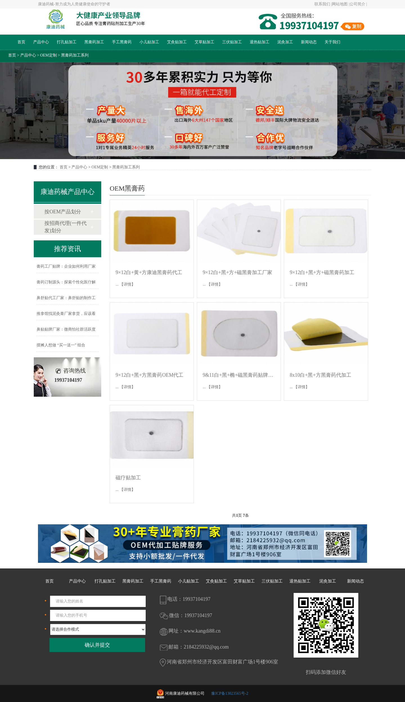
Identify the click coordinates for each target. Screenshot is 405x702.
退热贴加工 (259, 42)
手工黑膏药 (122, 42)
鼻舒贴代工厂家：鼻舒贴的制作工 (66, 298)
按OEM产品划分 (62, 212)
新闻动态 (309, 42)
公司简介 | (358, 4)
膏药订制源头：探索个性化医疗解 (66, 282)
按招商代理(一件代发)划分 (65, 226)
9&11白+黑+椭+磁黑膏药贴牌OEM (239, 375)
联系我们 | (323, 4)
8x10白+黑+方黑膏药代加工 (320, 375)
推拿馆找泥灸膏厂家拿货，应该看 (66, 314)
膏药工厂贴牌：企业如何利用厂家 (66, 266)
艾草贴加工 (204, 42)
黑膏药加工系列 (75, 55)
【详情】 (127, 284)
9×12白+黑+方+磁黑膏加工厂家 (238, 272)
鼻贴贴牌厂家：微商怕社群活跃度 (66, 329)
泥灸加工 (285, 42)
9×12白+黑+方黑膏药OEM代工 (149, 375)
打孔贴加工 (66, 42)
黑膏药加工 (94, 42)
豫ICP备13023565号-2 (229, 693)
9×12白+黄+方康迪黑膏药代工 (149, 272)
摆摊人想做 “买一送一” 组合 (61, 345)
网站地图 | (340, 4)
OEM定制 (48, 55)
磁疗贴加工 (128, 477)
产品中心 (41, 42)
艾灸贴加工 (177, 42)
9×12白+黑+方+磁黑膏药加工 (322, 272)
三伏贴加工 (232, 42)
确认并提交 (97, 645)
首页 (21, 42)
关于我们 (332, 42)
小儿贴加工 (149, 42)
